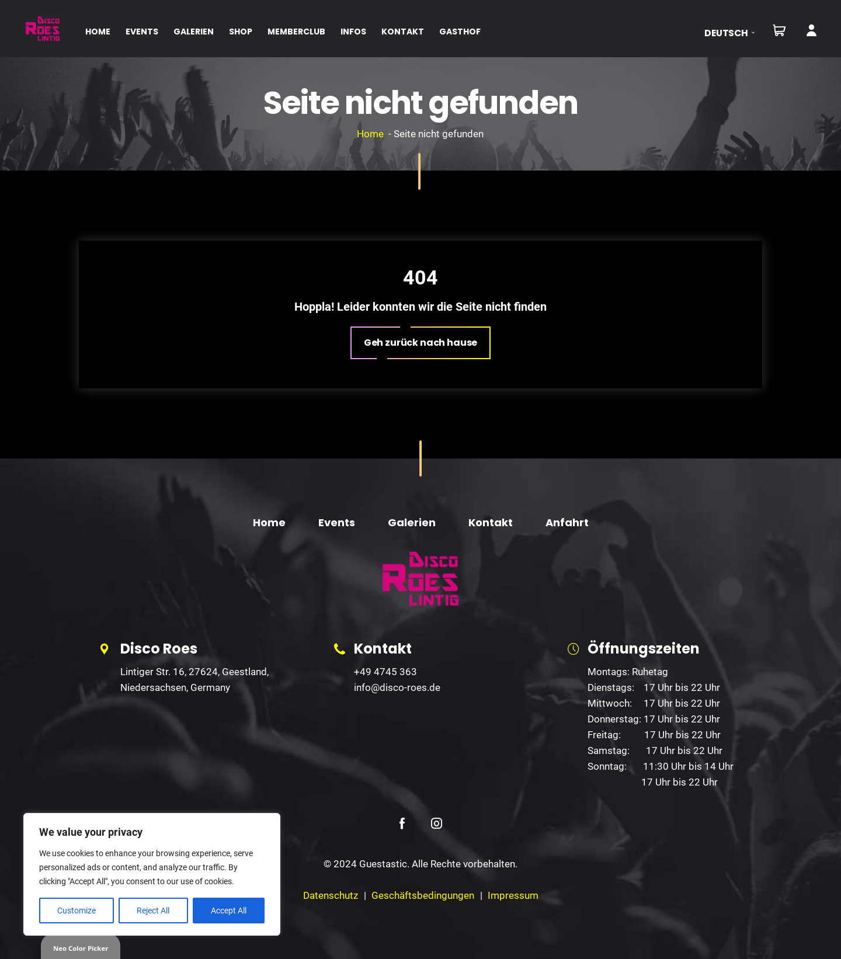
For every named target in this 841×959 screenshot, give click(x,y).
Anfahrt (567, 522)
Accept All (228, 910)
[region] (151, 874)
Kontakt (490, 522)
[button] (732, 33)
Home (370, 134)
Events (336, 522)
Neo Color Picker (80, 948)
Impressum (513, 895)
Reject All (153, 910)
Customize (76, 910)
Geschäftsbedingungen (422, 895)
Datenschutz (330, 895)
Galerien (412, 522)
